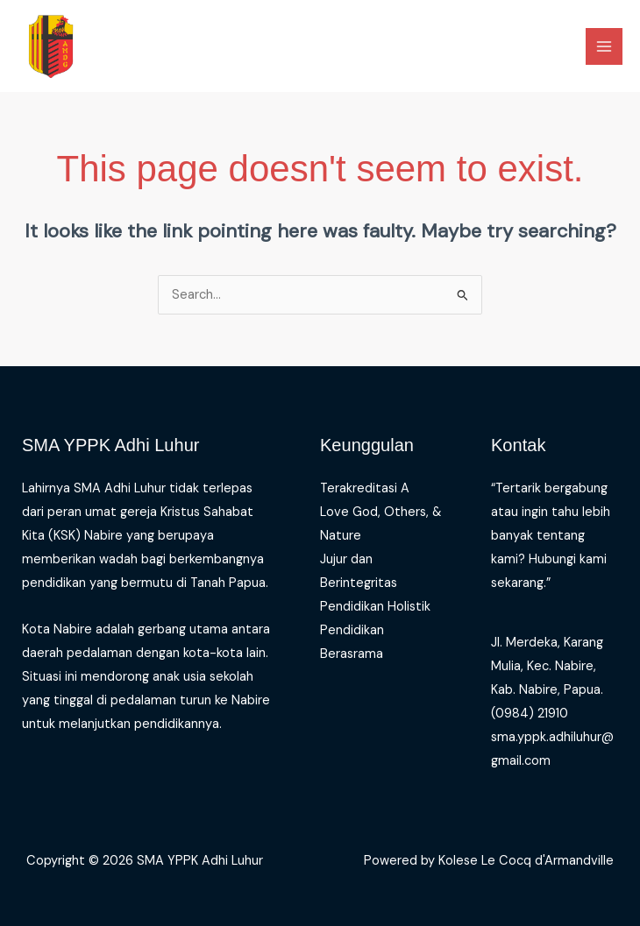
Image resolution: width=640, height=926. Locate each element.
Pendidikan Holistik (375, 606)
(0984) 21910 (529, 713)
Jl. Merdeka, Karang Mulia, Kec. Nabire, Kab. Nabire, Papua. (547, 666)
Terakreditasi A (364, 488)
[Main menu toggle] (604, 46)
